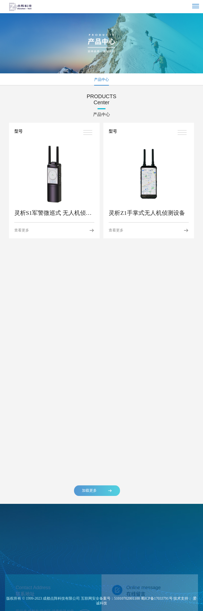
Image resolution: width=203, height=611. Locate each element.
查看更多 (54, 230)
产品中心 (101, 80)
